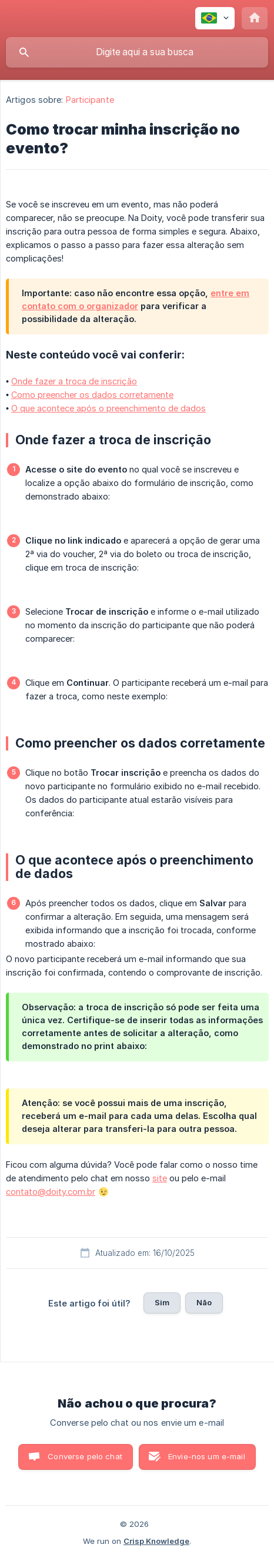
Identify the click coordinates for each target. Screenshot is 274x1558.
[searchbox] (137, 52)
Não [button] (204, 1302)
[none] (215, 18)
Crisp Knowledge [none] (156, 1541)
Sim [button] (162, 1302)
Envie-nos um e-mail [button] (206, 1456)
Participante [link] (90, 100)
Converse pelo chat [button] (85, 1456)
